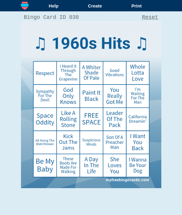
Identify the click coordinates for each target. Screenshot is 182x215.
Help (54, 5)
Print (136, 5)
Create (95, 5)
